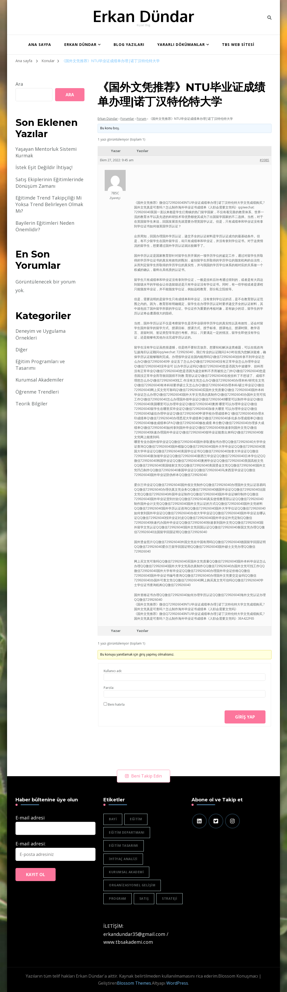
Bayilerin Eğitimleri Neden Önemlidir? (44, 226)
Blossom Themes (134, 983)
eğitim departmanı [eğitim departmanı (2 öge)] (127, 832)
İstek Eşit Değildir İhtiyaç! (43, 167)
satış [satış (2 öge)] (144, 898)
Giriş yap (245, 717)
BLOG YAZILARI (129, 44)
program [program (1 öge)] (117, 898)
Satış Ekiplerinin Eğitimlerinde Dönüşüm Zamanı (49, 182)
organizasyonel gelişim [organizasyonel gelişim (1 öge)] (132, 885)
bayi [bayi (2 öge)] (113, 819)
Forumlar (127, 118)
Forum (141, 118)
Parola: (109, 687)
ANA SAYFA (39, 44)
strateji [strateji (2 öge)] (169, 898)
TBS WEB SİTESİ (238, 44)
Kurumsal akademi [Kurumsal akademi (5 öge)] (126, 872)
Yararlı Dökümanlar (181, 44)
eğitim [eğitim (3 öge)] (136, 819)
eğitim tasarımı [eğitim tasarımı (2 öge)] (123, 845)
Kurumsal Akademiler (39, 380)
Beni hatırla (116, 704)
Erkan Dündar (143, 16)
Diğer (21, 349)
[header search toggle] (269, 17)
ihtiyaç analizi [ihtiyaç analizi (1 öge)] (123, 859)
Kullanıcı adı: (113, 671)
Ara (19, 84)
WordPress (177, 983)
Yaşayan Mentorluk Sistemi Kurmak (46, 152)
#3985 (264, 160)
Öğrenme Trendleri (37, 392)
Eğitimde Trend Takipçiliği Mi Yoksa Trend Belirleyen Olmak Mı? (49, 204)
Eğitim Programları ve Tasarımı (40, 364)
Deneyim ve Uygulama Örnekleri (40, 334)
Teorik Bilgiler (31, 403)
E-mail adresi (30, 817)
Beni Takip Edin (143, 776)
